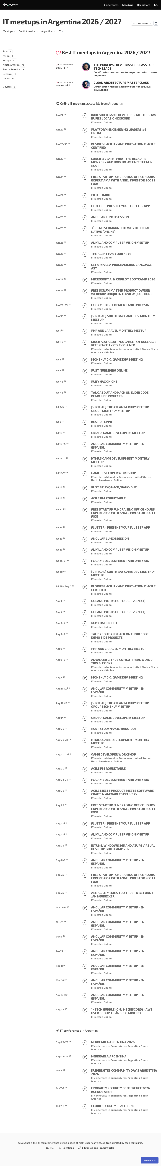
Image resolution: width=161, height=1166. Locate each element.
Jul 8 (60, 421)
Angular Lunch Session (110, 217)
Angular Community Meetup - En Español (117, 445)
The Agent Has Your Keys (111, 254)
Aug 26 (61, 790)
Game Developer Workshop (113, 473)
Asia (5, 51)
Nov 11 (61, 921)
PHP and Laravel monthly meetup (118, 330)
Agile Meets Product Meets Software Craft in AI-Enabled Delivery (122, 792)
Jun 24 (61, 176)
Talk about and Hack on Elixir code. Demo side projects (120, 394)
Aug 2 (60, 611)
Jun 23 (61, 158)
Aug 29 (61, 845)
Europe (7, 60)
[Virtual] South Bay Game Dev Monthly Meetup (123, 317)
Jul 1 (60, 330)
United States (141, 349)
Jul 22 (61, 509)
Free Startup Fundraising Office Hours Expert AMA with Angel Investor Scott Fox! (123, 180)
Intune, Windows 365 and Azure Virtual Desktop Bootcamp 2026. (123, 847)
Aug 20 (61, 728)
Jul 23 (60, 527)
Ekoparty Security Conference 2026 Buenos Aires (120, 1090)
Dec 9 (60, 936)
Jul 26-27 (63, 560)
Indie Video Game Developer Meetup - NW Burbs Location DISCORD (123, 116)
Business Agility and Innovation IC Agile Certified (123, 145)
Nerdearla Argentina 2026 (113, 1042)
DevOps (7, 86)
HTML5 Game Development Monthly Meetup (120, 460)
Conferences (111, 4)
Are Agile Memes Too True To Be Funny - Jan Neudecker (123, 894)
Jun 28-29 (63, 304)
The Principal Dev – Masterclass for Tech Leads (123, 66)
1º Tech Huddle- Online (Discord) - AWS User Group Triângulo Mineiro (122, 1011)
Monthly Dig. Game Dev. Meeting (117, 359)
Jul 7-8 (61, 381)
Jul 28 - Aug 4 (65, 586)
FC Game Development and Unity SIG (120, 305)
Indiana (127, 349)
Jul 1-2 (61, 341)
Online (6, 78)
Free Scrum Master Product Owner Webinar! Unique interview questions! (122, 292)
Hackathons (143, 4)
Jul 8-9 (61, 407)
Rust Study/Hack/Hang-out (114, 487)
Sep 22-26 (63, 1042)
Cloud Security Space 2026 (112, 1106)
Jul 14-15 (62, 443)
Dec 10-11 (63, 85)
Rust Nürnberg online (109, 370)
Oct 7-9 (61, 1088)
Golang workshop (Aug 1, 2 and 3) (118, 601)
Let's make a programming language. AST (121, 266)
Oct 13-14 (63, 907)
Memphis (112, 476)
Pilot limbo (100, 195)
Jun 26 (61, 264)
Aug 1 (60, 600)
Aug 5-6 (62, 659)
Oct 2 (60, 1070)
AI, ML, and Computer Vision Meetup (120, 242)
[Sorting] (142, 23)
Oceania (7, 73)
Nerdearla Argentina (108, 1056)
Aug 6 (60, 677)
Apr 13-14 (62, 994)
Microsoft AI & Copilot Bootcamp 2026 (123, 279)
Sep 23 (61, 874)
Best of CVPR (101, 421)
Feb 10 (61, 965)
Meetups (127, 4)
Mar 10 (61, 980)
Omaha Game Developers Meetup (118, 433)
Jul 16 (60, 487)
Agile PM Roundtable (108, 498)
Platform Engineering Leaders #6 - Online (119, 131)
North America (11, 64)
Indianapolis (114, 349)
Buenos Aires (119, 1045)
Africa (6, 55)
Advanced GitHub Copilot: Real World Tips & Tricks (122, 661)
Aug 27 (61, 823)
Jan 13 (60, 951)
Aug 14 (61, 717)
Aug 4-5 (62, 622)
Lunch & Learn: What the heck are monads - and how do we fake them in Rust (122, 162)
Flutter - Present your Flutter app (120, 206)
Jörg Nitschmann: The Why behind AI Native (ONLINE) (120, 229)
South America (27, 31)
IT (59, 31)
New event (149, 1160)
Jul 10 (60, 432)
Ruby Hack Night (104, 381)
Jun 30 (61, 315)
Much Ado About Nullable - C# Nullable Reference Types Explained (123, 343)
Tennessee (125, 476)
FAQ (156, 4)
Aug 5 (60, 648)
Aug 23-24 (63, 779)
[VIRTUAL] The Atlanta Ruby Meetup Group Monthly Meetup (120, 409)
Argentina (46, 31)
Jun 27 (61, 279)
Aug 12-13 (63, 703)
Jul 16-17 (62, 458)
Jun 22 (61, 129)
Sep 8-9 (62, 860)
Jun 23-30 (63, 144)
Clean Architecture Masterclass (121, 82)
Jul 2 (60, 359)
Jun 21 (61, 114)
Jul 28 (61, 571)
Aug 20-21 (63, 739)
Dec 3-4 (62, 67)
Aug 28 (61, 1009)
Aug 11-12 (63, 688)
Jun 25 (61, 205)
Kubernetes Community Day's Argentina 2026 (124, 1072)
